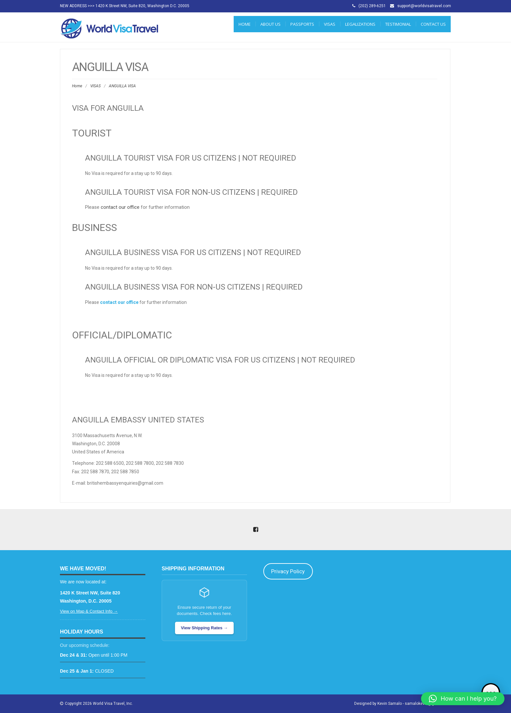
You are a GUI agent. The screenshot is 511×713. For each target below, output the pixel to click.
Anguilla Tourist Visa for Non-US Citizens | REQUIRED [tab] (191, 192)
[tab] (255, 390)
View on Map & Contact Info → (89, 611)
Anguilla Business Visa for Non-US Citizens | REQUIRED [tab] (194, 287)
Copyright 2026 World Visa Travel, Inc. (99, 703)
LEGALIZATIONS (360, 24)
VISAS (329, 24)
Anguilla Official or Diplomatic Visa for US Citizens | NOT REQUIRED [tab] (220, 359)
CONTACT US (433, 24)
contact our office (120, 207)
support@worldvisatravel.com (424, 6)
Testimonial (398, 24)
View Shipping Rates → (204, 627)
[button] (462, 698)
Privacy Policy (288, 571)
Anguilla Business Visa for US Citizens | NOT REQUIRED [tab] (193, 252)
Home (245, 24)
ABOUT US (270, 24)
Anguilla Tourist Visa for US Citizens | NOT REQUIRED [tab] (190, 158)
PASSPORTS (302, 24)
